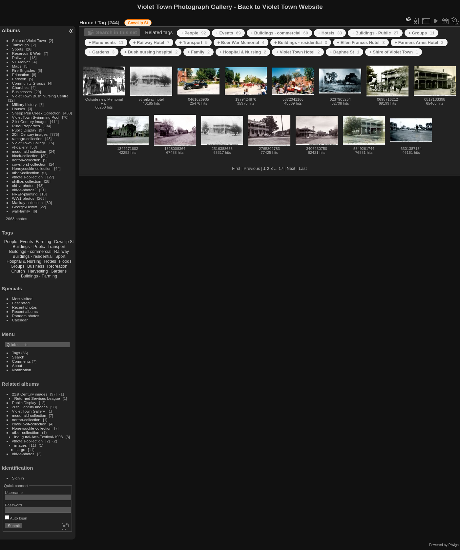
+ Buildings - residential (300, 42)
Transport (56, 246)
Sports (17, 49)
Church (18, 271)
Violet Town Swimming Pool (35, 117)
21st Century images (30, 121)
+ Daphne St (344, 52)
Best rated (21, 303)
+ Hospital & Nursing (243, 52)
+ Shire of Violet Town (393, 52)
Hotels (50, 261)
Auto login (16, 518)
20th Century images (30, 134)
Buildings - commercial (30, 251)
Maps (17, 66)
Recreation (57, 266)
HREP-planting (25, 194)
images (20, 445)
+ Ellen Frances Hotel (361, 42)
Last (303, 168)
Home (86, 22)
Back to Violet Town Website (280, 6)
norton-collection (26, 160)
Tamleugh (20, 45)
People (10, 241)
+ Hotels (330, 33)
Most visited (22, 298)
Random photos (25, 316)
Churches (20, 87)
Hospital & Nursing (24, 261)
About (17, 365)
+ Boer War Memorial (241, 42)
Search (18, 357)
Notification (21, 370)
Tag (102, 22)
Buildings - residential (33, 256)
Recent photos (24, 307)
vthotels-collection (27, 177)
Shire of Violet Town (29, 40)
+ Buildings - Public (375, 33)
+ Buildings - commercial (279, 33)
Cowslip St (63, 241)
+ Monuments (106, 42)
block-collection (25, 155)
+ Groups (421, 33)
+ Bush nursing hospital (151, 52)
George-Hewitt (24, 207)
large (21, 449)
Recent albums (25, 311)
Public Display (24, 130)
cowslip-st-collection (29, 164)
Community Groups (28, 83)
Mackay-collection (27, 202)
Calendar (20, 320)
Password (13, 505)
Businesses (22, 92)
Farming (43, 241)
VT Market (21, 62)
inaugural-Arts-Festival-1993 (38, 437)
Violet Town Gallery (28, 143)
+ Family (198, 52)
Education (20, 74)
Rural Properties (26, 126)
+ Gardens (102, 52)
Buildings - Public (29, 246)
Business (35, 266)
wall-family (21, 211)
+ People (193, 33)
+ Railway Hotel (151, 42)
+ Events (228, 33)
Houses (18, 109)
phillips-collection (26, 181)
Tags (16, 353)
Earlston (19, 79)
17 (281, 168)
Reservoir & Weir (26, 53)
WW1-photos (23, 198)
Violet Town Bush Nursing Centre (40, 96)
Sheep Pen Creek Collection (36, 113)
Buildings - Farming (39, 276)
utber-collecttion (25, 173)
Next (291, 168)
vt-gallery (20, 147)
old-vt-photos (23, 185)
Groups (17, 266)
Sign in (18, 478)
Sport (60, 256)
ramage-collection (27, 138)
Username (14, 492)
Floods (65, 261)
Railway (61, 251)
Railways (20, 57)
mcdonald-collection (29, 151)
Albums (11, 30)
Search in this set (116, 32)
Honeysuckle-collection (32, 168)
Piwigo (454, 545)
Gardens (59, 271)
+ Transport (193, 42)
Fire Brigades (23, 70)
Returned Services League (37, 398)
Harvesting (38, 271)
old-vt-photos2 (24, 190)
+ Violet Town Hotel (298, 52)
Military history (24, 104)
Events (26, 241)
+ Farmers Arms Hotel (419, 42)
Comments (21, 361)
